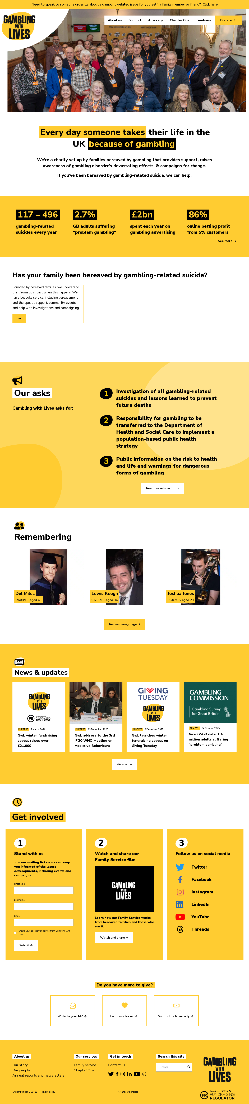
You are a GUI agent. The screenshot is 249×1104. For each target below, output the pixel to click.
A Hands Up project (128, 1091)
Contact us (116, 1065)
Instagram (194, 892)
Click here (210, 4)
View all (123, 764)
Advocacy (155, 20)
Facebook (193, 879)
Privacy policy (48, 1091)
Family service (85, 1065)
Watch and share (112, 938)
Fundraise (203, 20)
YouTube (193, 917)
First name (19, 883)
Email (17, 916)
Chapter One (180, 20)
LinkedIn (193, 904)
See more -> (227, 241)
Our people (21, 1070)
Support (135, 20)
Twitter (191, 867)
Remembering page (123, 624)
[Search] (189, 1067)
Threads (192, 929)
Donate (228, 20)
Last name (19, 900)
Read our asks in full (161, 488)
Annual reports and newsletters (38, 1075)
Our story (20, 1065)
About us (115, 20)
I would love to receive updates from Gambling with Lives (44, 932)
